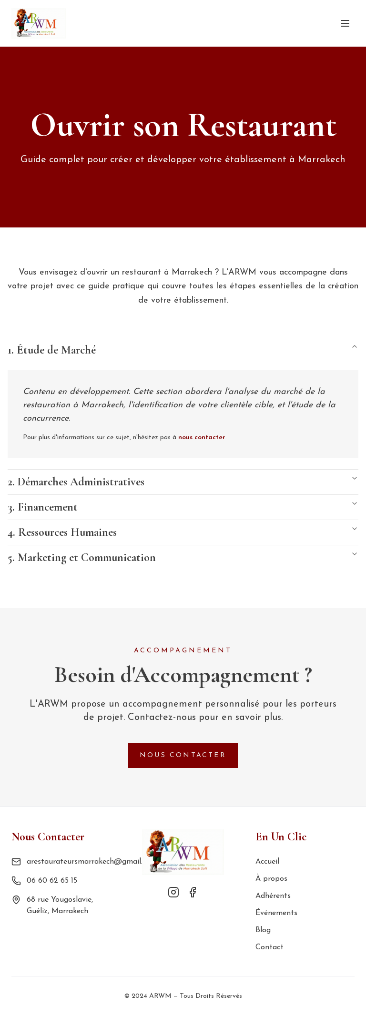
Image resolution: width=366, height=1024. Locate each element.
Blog (263, 930)
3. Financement (183, 507)
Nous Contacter (183, 755)
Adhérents (273, 896)
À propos (271, 879)
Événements (276, 913)
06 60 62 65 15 (52, 881)
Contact (269, 947)
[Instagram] (173, 892)
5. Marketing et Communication (183, 557)
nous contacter (201, 437)
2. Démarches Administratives (183, 481)
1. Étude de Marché (183, 350)
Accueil (267, 862)
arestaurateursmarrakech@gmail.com (92, 862)
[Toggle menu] (345, 23)
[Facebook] (192, 892)
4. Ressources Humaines (183, 532)
